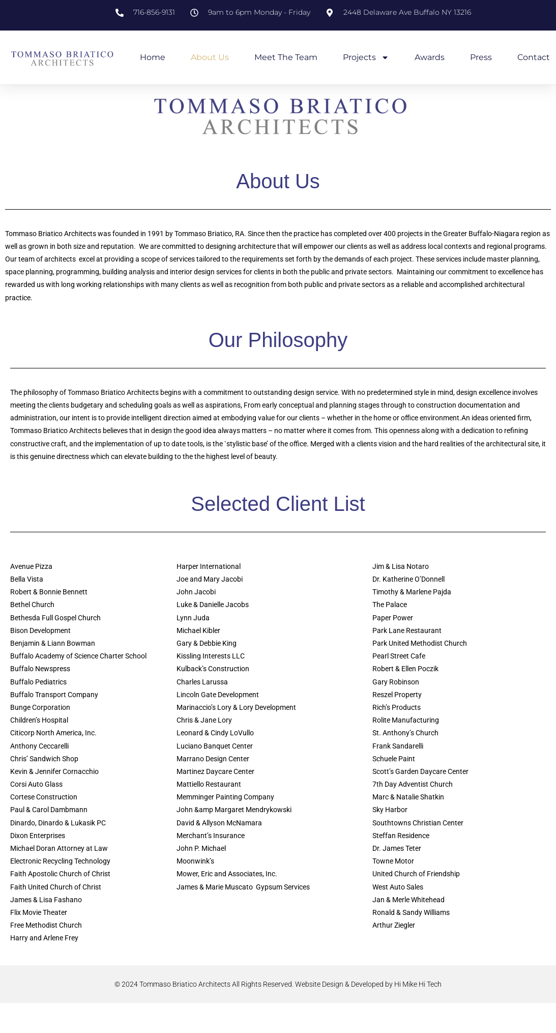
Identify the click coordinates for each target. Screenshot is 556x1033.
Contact (533, 57)
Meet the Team (285, 57)
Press (481, 57)
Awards (430, 57)
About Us (210, 57)
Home (152, 57)
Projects (366, 57)
